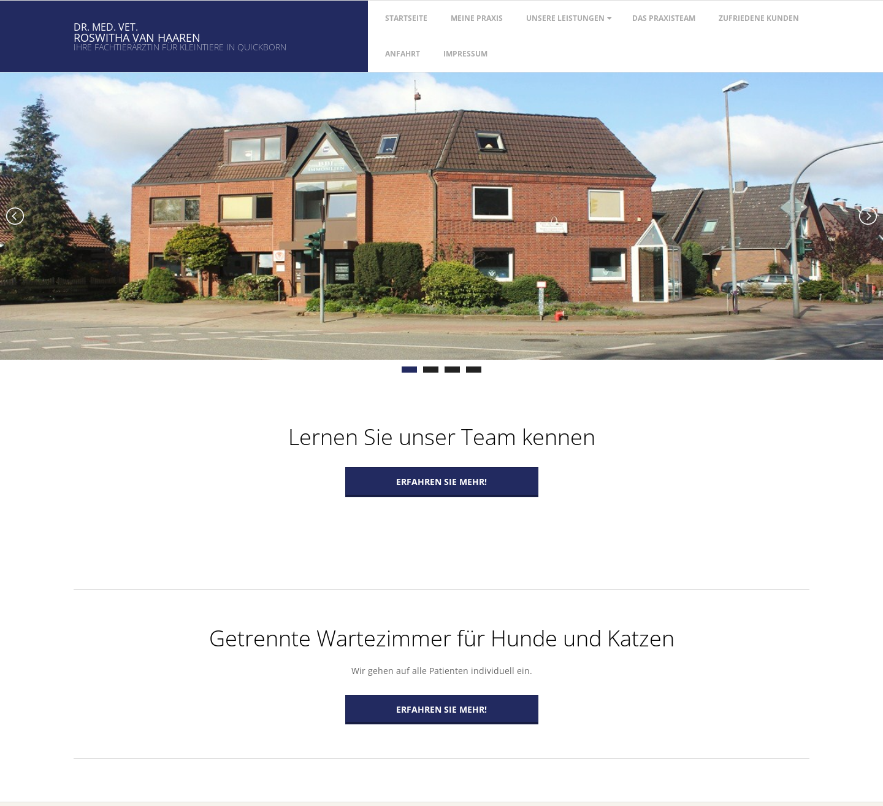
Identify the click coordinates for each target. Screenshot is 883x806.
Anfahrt (402, 53)
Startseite (406, 18)
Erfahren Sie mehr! (441, 481)
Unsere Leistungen (565, 18)
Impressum (465, 53)
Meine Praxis (477, 18)
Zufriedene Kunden (759, 18)
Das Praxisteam (663, 18)
